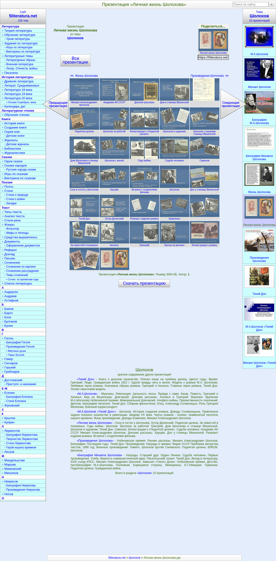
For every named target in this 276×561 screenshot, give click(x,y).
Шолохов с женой (114, 159)
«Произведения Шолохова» (95, 440)
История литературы (18, 77)
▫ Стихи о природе (16, 195)
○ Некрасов (10, 481)
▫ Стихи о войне (14, 199)
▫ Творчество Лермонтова (21, 439)
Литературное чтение (18, 110)
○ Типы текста (12, 212)
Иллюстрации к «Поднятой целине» (144, 131)
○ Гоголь (8, 338)
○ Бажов (7, 309)
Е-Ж (5, 388)
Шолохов (75, 38)
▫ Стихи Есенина (15, 401)
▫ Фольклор (11, 228)
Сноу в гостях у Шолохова (84, 188)
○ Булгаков (9, 321)
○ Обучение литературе (18, 35)
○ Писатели (10, 73)
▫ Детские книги (14, 135)
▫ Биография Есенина (18, 396)
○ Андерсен (10, 292)
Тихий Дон (84, 217)
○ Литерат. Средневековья (20, 85)
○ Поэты (7, 186)
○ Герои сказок (12, 161)
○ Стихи (7, 191)
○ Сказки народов (14, 165)
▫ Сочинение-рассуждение (21, 271)
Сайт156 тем (23, 16)
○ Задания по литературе (20, 43)
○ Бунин (7, 325)
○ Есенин (8, 392)
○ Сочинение (11, 262)
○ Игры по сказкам (15, 174)
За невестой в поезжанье (84, 243)
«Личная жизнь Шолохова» (94, 423)
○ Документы (11, 241)
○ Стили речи (11, 220)
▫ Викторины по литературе (22, 51)
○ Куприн (8, 422)
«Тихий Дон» (85, 379)
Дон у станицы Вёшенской (204, 188)
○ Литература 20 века (17, 98)
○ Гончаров (9, 363)
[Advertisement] (144, 44)
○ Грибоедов (10, 371)
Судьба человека (174, 159)
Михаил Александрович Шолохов (84, 102)
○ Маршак (9, 464)
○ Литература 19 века (17, 94)
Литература (10, 26)
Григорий (144, 243)
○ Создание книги (14, 127)
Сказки (7, 157)
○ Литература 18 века (17, 89)
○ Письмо (8, 258)
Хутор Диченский (114, 217)
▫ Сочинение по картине (20, 266)
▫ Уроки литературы (17, 39)
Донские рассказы (144, 101)
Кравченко (174, 217)
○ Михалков (10, 473)
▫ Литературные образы (19, 60)
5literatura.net (116, 557)
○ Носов (7, 494)
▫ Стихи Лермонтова (17, 443)
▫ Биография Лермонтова (21, 434)
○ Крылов (8, 418)
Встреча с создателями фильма (144, 189)
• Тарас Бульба (15, 354)
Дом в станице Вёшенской (174, 101)
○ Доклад (8, 254)
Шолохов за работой (114, 130)
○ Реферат (9, 250)
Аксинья (114, 243)
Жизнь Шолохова (84, 75)
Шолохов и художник (174, 130)
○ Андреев (9, 296)
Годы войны (144, 159)
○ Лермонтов (11, 430)
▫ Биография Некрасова (20, 485)
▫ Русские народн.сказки (20, 169)
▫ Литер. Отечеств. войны (21, 68)
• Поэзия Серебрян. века (21, 102)
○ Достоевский (12, 380)
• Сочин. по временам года (22, 279)
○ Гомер (7, 359)
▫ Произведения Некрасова (22, 489)
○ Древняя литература (17, 81)
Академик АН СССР (114, 101)
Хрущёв (114, 188)
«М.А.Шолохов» (87, 393)
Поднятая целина (84, 130)
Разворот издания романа (144, 217)
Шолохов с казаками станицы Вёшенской (204, 131)
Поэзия (7, 182)
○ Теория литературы (17, 30)
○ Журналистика (13, 153)
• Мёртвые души (16, 350)
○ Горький (9, 367)
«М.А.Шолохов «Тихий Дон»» (96, 411)
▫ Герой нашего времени (20, 447)
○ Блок (6, 317)
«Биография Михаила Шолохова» (99, 455)
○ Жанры (8, 224)
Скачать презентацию (144, 283)
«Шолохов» (145, 473)
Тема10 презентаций (259, 16)
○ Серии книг (11, 131)
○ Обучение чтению (16, 115)
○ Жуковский (10, 405)
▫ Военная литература (18, 64)
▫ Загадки (10, 203)
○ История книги (13, 123)
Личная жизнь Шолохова (213, 51)
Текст (6, 207)
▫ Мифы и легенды (16, 233)
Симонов (204, 159)
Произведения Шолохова (210, 75)
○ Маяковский (11, 468)
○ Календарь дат (13, 106)
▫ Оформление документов (22, 245)
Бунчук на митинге (174, 243)
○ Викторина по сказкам (18, 178)
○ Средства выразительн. (20, 237)
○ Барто (7, 313)
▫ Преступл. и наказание (20, 384)
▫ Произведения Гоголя (19, 346)
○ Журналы (10, 140)
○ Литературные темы (17, 56)
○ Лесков (8, 452)
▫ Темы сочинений (16, 275)
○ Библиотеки (11, 148)
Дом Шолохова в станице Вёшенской (84, 160)
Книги (6, 119)
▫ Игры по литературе (18, 47)
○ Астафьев (10, 300)
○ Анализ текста (13, 216)
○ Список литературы (17, 283)
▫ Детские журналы (16, 144)
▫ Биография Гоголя (17, 342)
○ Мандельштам (13, 460)
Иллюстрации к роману (204, 243)
